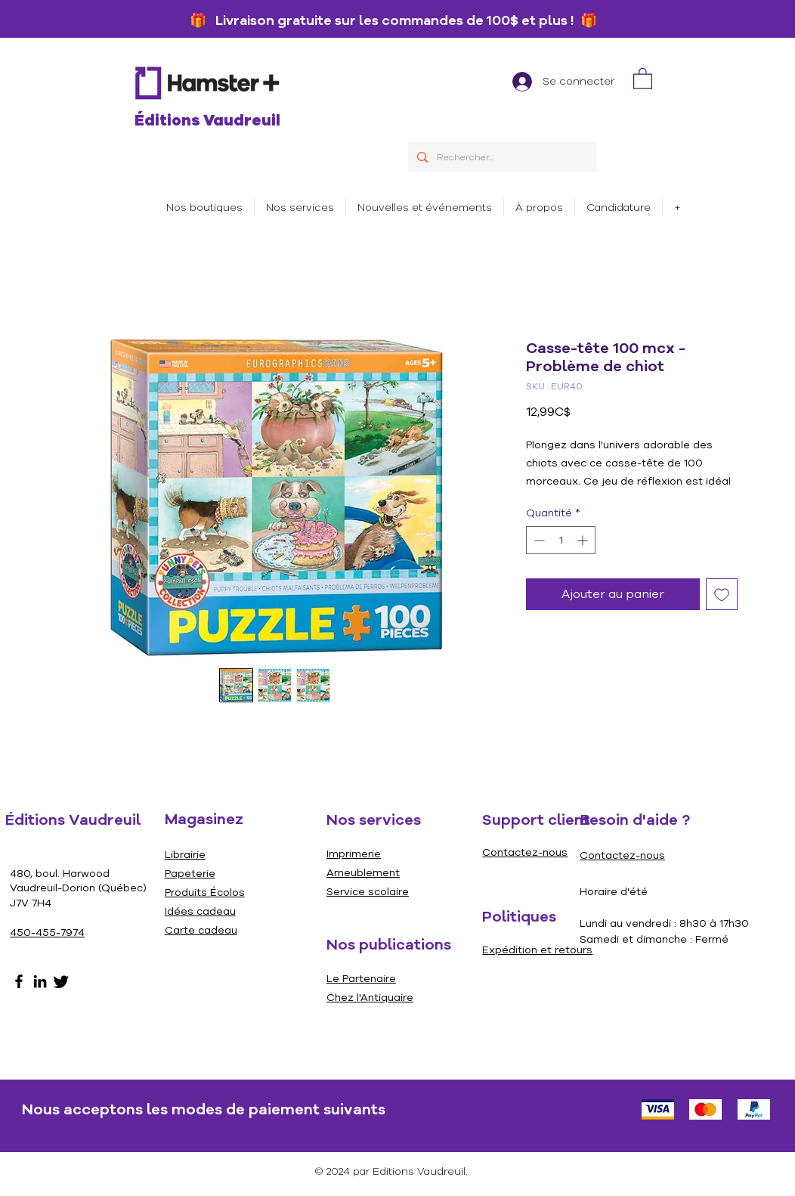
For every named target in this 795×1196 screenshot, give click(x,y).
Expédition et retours (537, 950)
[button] (300, 207)
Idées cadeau (200, 911)
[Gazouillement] (61, 981)
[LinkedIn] (40, 981)
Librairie (185, 854)
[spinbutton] (560, 540)
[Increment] (583, 540)
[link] (642, 78)
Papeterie (190, 873)
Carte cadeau (201, 930)
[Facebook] (19, 981)
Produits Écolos (205, 892)
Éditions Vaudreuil (207, 120)
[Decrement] (537, 540)
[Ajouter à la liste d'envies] (722, 594)
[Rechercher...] (501, 157)
